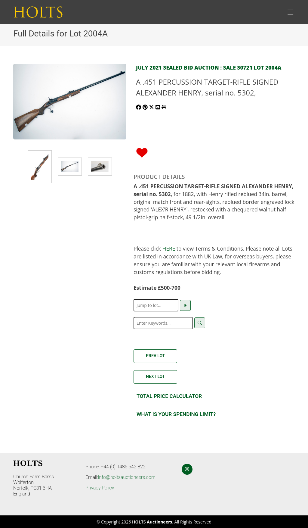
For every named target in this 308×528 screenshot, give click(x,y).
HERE (168, 248)
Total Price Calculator (169, 396)
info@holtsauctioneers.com (127, 477)
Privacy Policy (99, 488)
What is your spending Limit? (176, 414)
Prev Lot (155, 355)
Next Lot (155, 376)
